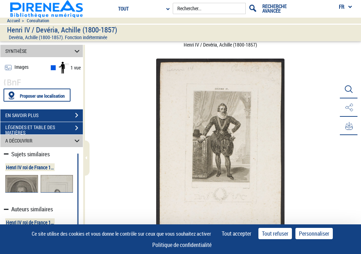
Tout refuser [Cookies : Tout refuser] (275, 233)
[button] (348, 89)
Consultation (38, 21)
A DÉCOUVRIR (43, 141)
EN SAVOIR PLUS (44, 115)
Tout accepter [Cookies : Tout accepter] (236, 233)
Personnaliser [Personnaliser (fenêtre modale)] (314, 233)
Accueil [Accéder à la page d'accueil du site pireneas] (13, 21)
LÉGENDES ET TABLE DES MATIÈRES (44, 128)
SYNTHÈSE (43, 51)
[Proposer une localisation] (37, 95)
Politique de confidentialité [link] (182, 245)
